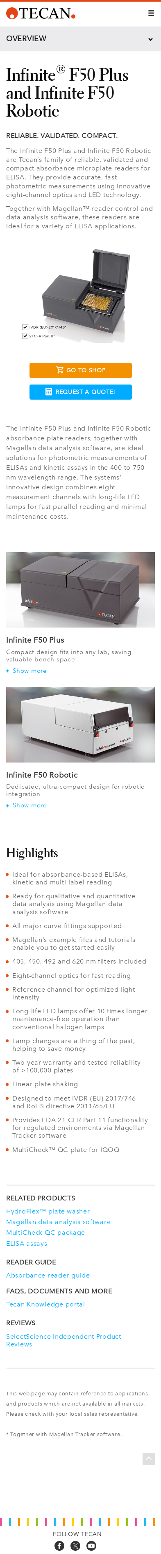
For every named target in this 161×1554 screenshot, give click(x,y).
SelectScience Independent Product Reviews (63, 1340)
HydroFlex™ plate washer (48, 1211)
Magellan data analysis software (58, 1222)
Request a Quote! (80, 392)
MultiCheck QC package (45, 1232)
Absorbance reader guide (48, 1275)
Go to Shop (81, 371)
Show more (26, 671)
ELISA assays (27, 1243)
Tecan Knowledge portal (45, 1304)
